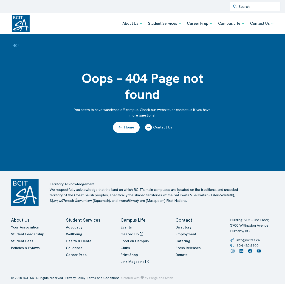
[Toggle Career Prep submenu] (211, 23)
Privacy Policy (75, 278)
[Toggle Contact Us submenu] (272, 23)
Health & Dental (79, 241)
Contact (183, 220)
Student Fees (22, 241)
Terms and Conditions (103, 278)
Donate (181, 254)
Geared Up (132, 234)
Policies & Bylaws (25, 247)
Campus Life (229, 23)
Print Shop (129, 254)
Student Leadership (27, 234)
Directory (183, 227)
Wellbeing (74, 234)
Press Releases (188, 247)
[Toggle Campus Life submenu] (243, 23)
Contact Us (260, 23)
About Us (130, 23)
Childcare (74, 247)
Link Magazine (135, 261)
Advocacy (74, 227)
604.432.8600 (248, 245)
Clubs (125, 247)
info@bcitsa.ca (248, 240)
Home (126, 127)
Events (126, 227)
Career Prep (197, 23)
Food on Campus (135, 241)
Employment (185, 234)
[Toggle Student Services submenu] (179, 23)
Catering (182, 241)
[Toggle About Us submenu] (141, 23)
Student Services (162, 23)
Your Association (25, 227)
